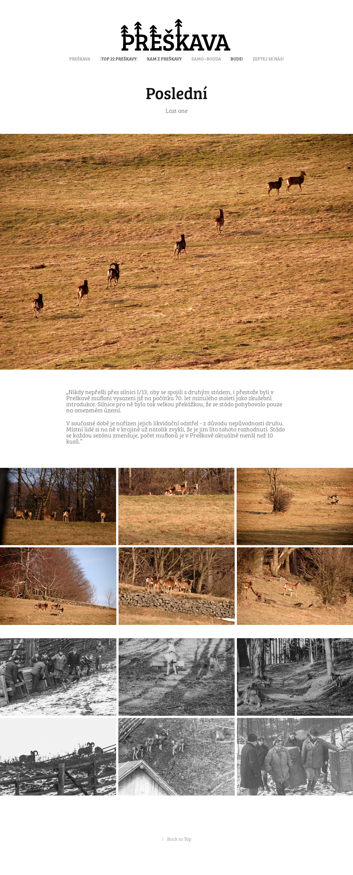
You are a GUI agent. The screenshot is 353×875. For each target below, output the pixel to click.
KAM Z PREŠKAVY (164, 59)
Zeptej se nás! (268, 59)
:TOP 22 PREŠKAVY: (119, 59)
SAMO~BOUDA (206, 59)
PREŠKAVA (79, 59)
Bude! (237, 59)
